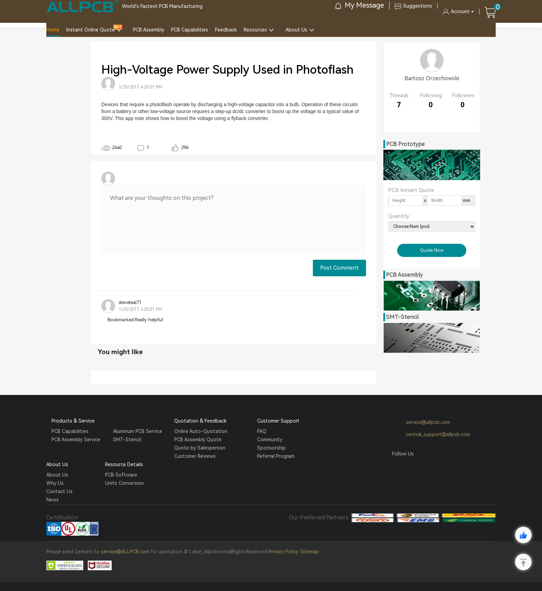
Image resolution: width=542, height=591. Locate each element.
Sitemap (309, 551)
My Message (359, 5)
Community (269, 439)
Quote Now (431, 250)
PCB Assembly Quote (198, 439)
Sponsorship (271, 448)
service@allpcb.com (421, 422)
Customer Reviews (195, 456)
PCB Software (121, 475)
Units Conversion (124, 483)
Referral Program (276, 456)
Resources (255, 30)
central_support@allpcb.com (431, 435)
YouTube (436, 467)
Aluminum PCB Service (137, 431)
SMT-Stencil (127, 439)
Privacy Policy (283, 551)
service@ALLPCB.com (125, 551)
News (52, 499)
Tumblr (423, 467)
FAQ (261, 431)
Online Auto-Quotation (200, 431)
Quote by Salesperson (199, 448)
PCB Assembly (148, 30)
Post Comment (339, 268)
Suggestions (413, 6)
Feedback (226, 30)
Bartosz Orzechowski (431, 78)
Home (52, 30)
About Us (296, 30)
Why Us (55, 483)
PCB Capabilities (189, 30)
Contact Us (59, 491)
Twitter (410, 467)
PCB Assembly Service (76, 439)
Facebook (397, 467)
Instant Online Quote (90, 30)
